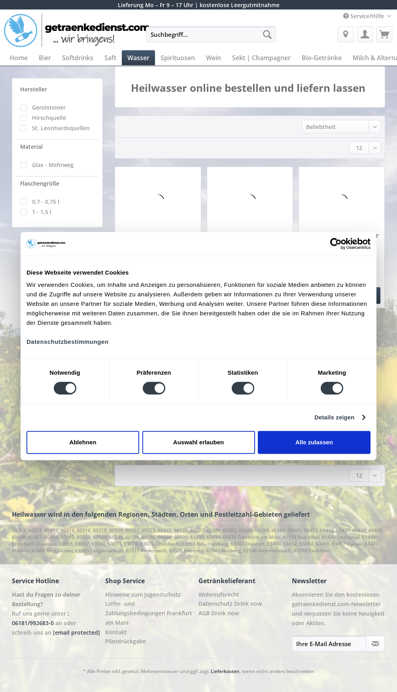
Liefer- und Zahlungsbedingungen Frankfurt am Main (148, 613)
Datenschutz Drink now (230, 603)
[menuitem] (211, 38)
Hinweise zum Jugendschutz (143, 594)
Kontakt (116, 632)
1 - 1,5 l (41, 212)
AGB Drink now (218, 613)
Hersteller (33, 89)
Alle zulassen (314, 442)
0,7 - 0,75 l (45, 201)
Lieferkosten (225, 671)
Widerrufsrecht (218, 594)
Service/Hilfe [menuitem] (364, 16)
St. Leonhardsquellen (61, 128)
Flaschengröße (39, 183)
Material (31, 146)
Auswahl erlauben (198, 442)
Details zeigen (334, 417)
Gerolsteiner (49, 107)
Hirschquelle (49, 117)
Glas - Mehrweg (53, 165)
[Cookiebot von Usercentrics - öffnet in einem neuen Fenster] (336, 244)
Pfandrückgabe (125, 641)
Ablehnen (82, 442)
